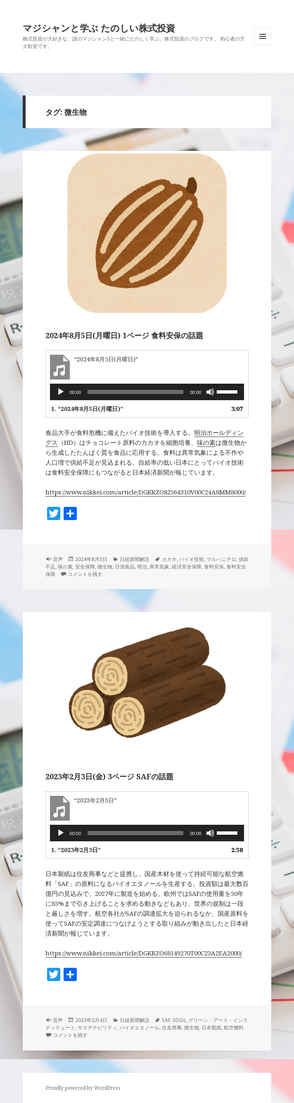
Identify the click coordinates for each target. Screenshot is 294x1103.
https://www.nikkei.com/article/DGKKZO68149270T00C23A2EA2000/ (143, 953)
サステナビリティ (97, 1027)
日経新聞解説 (134, 559)
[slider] (135, 392)
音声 (58, 559)
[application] (147, 392)
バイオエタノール (139, 1027)
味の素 (206, 442)
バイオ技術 (191, 559)
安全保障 (85, 566)
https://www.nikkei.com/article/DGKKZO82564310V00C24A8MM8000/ (145, 492)
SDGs (179, 1020)
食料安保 (214, 566)
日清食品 (125, 566)
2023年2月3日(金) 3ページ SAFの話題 (109, 776)
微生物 (104, 566)
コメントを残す (85, 574)
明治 (142, 566)
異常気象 (159, 566)
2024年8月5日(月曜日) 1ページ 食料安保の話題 (124, 335)
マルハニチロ (221, 559)
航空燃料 (234, 1027)
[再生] (61, 392)
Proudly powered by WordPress (83, 1087)
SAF (166, 1020)
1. (87, 409)
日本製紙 (211, 1027)
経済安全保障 (187, 566)
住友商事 (172, 1027)
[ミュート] (210, 392)
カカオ (169, 559)
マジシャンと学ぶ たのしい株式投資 (99, 27)
